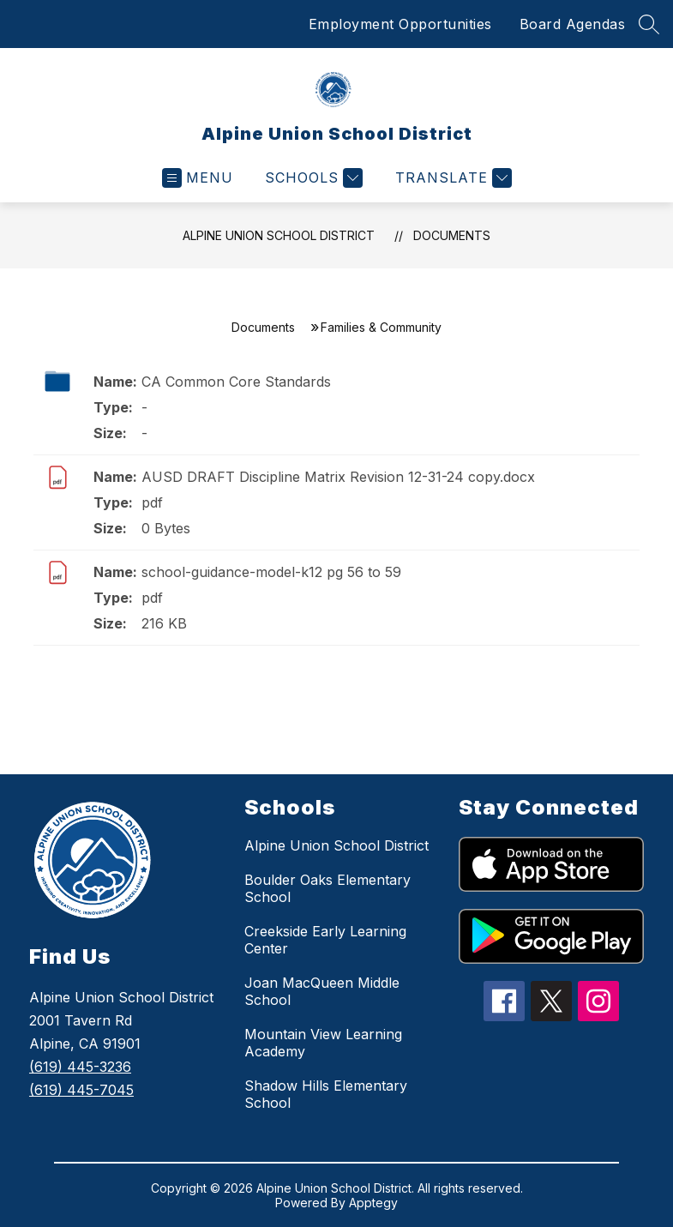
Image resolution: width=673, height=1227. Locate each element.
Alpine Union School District (279, 235)
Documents (451, 235)
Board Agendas (573, 24)
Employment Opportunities (400, 24)
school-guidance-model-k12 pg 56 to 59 (271, 571)
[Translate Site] (451, 178)
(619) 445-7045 (81, 1089)
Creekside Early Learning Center (325, 940)
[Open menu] (197, 178)
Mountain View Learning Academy (323, 1043)
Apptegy (373, 1202)
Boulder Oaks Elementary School (327, 888)
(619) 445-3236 (80, 1066)
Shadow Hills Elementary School (325, 1094)
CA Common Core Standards (236, 381)
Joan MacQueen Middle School (322, 991)
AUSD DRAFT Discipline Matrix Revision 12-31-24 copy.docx (338, 476)
